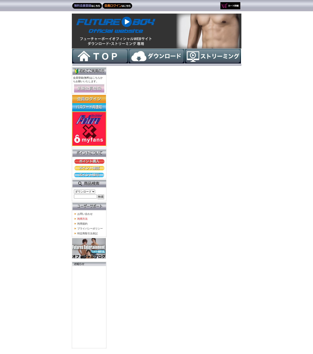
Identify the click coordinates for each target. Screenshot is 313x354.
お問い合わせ (85, 213)
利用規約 (82, 223)
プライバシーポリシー (90, 228)
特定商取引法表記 (87, 233)
